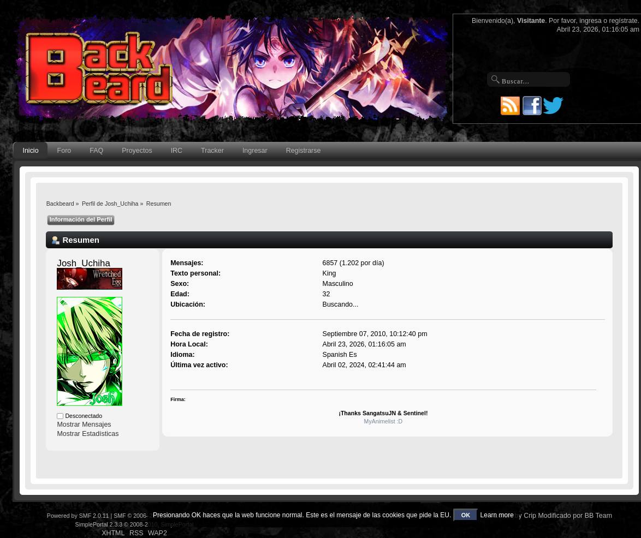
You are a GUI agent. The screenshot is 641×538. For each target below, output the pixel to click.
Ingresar (255, 150)
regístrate (623, 21)
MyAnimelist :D (383, 421)
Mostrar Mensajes (84, 424)
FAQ (96, 150)
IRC (176, 150)
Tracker (212, 150)
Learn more (497, 515)
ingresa (590, 21)
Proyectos (137, 150)
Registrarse (303, 150)
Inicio (30, 150)
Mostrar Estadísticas (87, 434)
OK (466, 515)
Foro (64, 150)
